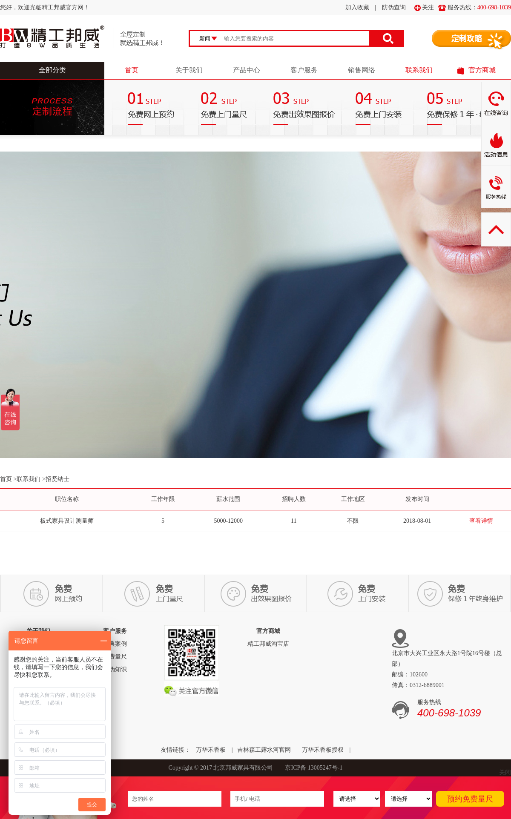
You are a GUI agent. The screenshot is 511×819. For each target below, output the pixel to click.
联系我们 (419, 70)
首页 (131, 70)
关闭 (505, 772)
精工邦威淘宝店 (268, 644)
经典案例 (115, 644)
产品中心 (246, 70)
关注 (424, 7)
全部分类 (52, 70)
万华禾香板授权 (323, 750)
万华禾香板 (211, 750)
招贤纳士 (57, 479)
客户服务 (304, 70)
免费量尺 (115, 656)
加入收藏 (357, 7)
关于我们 (189, 70)
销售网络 (361, 70)
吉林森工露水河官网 (264, 750)
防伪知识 (115, 669)
